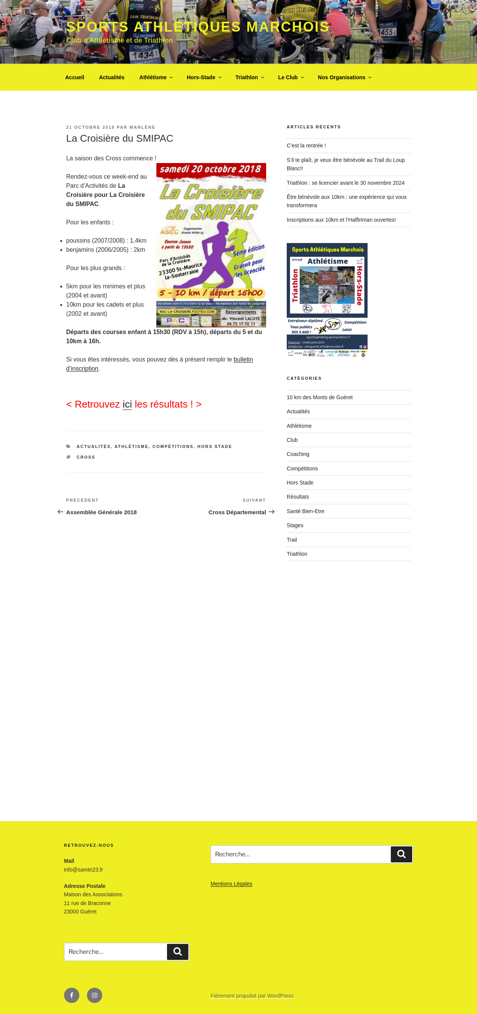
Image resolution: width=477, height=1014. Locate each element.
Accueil (74, 77)
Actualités (112, 77)
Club (292, 440)
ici (127, 404)
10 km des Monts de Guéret (320, 397)
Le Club (291, 77)
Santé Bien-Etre (305, 511)
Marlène (143, 127)
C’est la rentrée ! (306, 145)
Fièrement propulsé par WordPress (252, 996)
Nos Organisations (345, 77)
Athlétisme (157, 77)
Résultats (298, 497)
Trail (292, 540)
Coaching (298, 454)
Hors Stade (215, 446)
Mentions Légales (231, 884)
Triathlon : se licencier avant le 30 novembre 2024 (346, 183)
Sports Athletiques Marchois (198, 27)
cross (86, 457)
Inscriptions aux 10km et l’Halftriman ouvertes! (341, 220)
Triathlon (250, 77)
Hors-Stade (205, 77)
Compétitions (173, 446)
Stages (295, 525)
